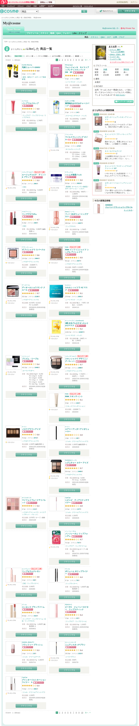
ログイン (134, 2)
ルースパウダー (28, 370)
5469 (79, 471)
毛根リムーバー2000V (31, 67)
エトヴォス (26, 569)
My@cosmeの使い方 (110, 28)
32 (34, 112)
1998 (79, 368)
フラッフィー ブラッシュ (32, 645)
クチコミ (44, 33)
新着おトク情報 (46, 2)
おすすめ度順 (56, 56)
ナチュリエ (69, 172)
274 (78, 146)
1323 (79, 653)
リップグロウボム (29, 214)
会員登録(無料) (122, 2)
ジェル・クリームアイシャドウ (77, 441)
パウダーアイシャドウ (30, 262)
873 (35, 438)
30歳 (105, 69)
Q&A (35, 6)
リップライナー (32, 583)
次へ (86, 60)
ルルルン (68, 285)
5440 (36, 367)
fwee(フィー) (69, 211)
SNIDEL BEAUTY (28, 642)
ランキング (11, 6)
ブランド (20, 6)
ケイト (24, 426)
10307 (81, 332)
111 (34, 509)
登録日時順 (18, 56)
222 (77, 403)
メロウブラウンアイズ (31, 429)
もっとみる (128, 210)
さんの (121, 62)
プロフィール (32, 33)
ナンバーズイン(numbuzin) (74, 320)
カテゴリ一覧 (77, 6)
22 (77, 618)
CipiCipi (67, 497)
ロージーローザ (70, 642)
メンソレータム (70, 531)
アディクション (27, 247)
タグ (109, 37)
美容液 (68, 186)
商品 (86, 37)
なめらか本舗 (69, 101)
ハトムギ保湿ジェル (73, 175)
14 (77, 112)
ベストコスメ (88, 6)
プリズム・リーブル (30, 359)
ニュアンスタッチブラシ (75, 645)
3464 (36, 258)
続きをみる (120, 95)
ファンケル (69, 134)
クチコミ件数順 (43, 56)
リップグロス (70, 226)
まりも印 (31, 49)
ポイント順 (29, 56)
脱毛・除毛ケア (28, 77)
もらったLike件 (118, 52)
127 (78, 509)
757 (78, 543)
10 (82, 60)
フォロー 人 (115, 57)
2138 (36, 296)
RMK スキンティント (74, 396)
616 (35, 616)
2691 (79, 296)
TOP (3, 6)
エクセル (25, 101)
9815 (79, 183)
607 (78, 261)
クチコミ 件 (115, 50)
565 (35, 689)
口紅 (24, 187)
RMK (67, 247)
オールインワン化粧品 (80, 186)
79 (77, 580)
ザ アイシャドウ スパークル (33, 250)
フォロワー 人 (115, 59)
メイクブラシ (70, 657)
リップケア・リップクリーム (33, 115)
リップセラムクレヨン (31, 571)
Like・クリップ (80, 33)
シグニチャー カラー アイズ (76, 463)
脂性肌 (126, 69)
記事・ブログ (118, 37)
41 (77, 79)
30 (34, 580)
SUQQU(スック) (71, 460)
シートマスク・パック (74, 82)
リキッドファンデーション (75, 406)
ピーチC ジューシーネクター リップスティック (77, 608)
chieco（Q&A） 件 (117, 54)
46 (77, 438)
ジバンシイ (26, 356)
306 (35, 183)
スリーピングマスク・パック (76, 115)
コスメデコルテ (27, 172)
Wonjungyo (69, 65)
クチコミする (26, 91)
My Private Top (129, 28)
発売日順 (67, 56)
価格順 (77, 56)
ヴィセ (67, 569)
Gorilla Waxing (27, 65)
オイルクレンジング (73, 149)
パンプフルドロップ (30, 103)
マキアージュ (26, 211)
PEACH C (68, 604)
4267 (79, 223)
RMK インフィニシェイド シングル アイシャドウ (77, 251)
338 (35, 223)
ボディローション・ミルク (74, 188)
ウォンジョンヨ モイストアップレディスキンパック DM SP (77, 69)
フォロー (67, 33)
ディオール (26, 285)
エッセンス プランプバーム (33, 607)
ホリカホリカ (26, 497)
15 (34, 653)
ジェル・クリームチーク (31, 657)
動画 (52, 33)
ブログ (28, 6)
